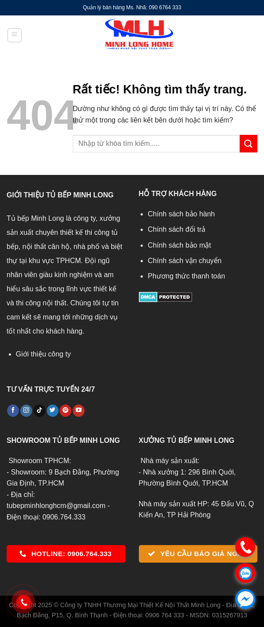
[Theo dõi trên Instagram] (26, 410)
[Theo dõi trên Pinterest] (65, 410)
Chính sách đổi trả (176, 229)
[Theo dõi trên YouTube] (79, 410)
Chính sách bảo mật (179, 245)
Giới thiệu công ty (43, 354)
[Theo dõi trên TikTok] (39, 410)
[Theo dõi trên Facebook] (13, 410)
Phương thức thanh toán (186, 276)
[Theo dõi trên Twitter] (53, 410)
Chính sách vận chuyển (184, 260)
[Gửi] (248, 143)
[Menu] (14, 35)
